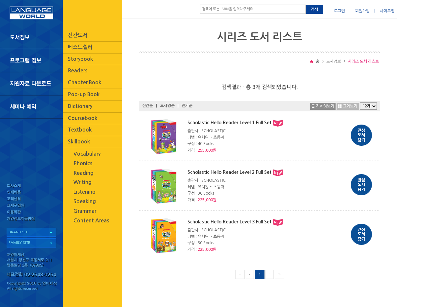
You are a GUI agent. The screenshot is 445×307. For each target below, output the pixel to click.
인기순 (187, 106)
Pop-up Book (84, 94)
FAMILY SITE (19, 243)
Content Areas (91, 220)
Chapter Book (84, 82)
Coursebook (82, 118)
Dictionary (80, 106)
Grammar (84, 211)
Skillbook (79, 141)
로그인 (339, 11)
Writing (82, 182)
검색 (314, 10)
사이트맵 (387, 11)
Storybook (80, 59)
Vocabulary (87, 153)
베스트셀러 (80, 47)
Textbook (80, 129)
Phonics (82, 163)
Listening (84, 191)
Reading (83, 173)
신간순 (147, 106)
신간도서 (78, 35)
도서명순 (167, 106)
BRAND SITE (19, 232)
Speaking (84, 201)
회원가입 (362, 11)
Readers (77, 70)
